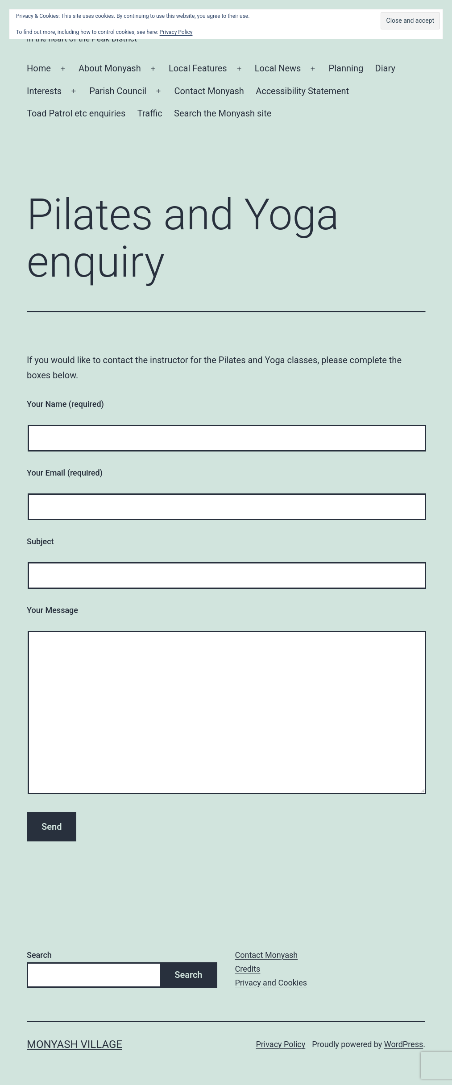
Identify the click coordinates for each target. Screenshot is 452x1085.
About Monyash (110, 68)
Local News (278, 68)
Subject (40, 541)
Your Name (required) (65, 404)
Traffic (149, 113)
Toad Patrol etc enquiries (76, 113)
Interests (44, 91)
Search (39, 955)
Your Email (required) (65, 472)
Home (39, 68)
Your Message (52, 610)
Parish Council (117, 91)
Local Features (198, 68)
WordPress (403, 1044)
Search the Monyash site (222, 113)
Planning (346, 68)
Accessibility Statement (302, 91)
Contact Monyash (209, 91)
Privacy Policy (280, 1044)
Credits (248, 968)
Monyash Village (74, 1044)
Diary (385, 68)
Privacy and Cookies (271, 982)
